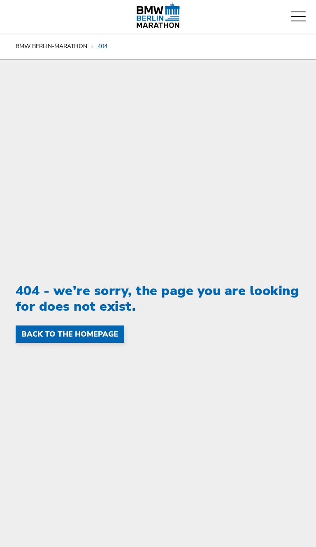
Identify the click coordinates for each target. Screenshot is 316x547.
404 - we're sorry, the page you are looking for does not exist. (157, 298)
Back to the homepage (69, 334)
